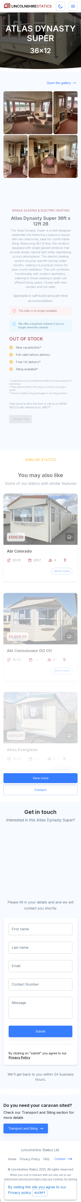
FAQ (46, 1159)
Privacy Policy (19, 1057)
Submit (40, 1031)
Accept (39, 1193)
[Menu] (73, 6)
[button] (61, 580)
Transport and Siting (25, 1128)
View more (40, 778)
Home (12, 1159)
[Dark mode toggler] (60, 6)
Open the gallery (61, 83)
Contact (40, 790)
